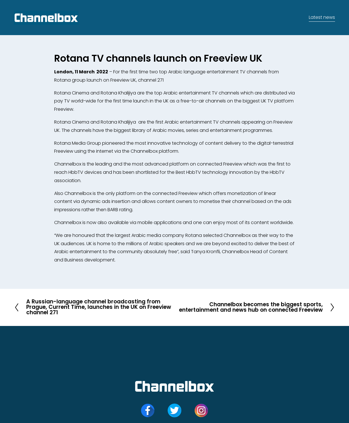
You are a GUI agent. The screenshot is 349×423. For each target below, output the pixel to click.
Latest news (322, 17)
